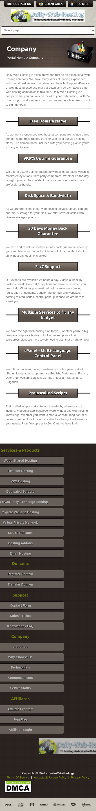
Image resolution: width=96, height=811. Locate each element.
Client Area (54, 4)
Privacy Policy (80, 777)
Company (36, 57)
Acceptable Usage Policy (50, 777)
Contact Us (22, 4)
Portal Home (16, 57)
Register (82, 4)
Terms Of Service (18, 777)
